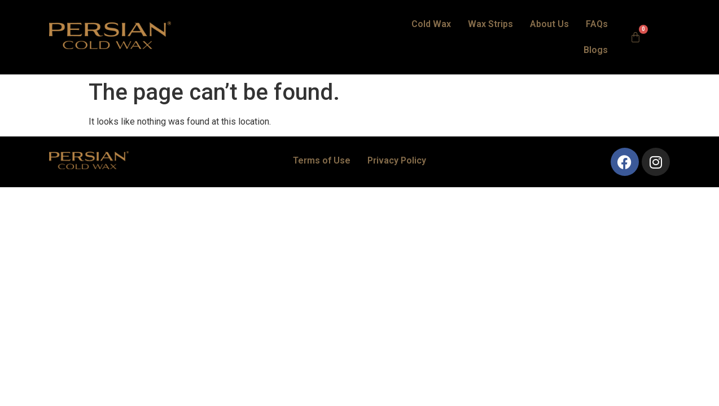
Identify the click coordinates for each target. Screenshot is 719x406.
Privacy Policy (396, 140)
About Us (511, 26)
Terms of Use (321, 140)
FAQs (559, 26)
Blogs (599, 26)
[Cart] (639, 27)
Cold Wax (393, 26)
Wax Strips (452, 26)
